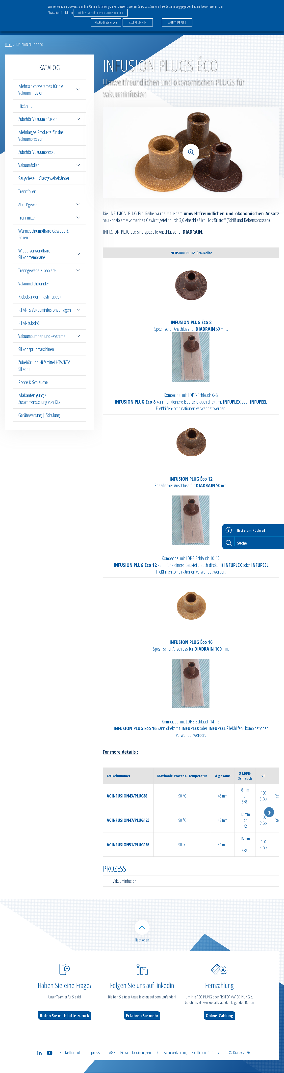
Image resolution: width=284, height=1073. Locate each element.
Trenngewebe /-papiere (49, 270)
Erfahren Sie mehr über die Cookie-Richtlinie (100, 12)
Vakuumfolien (49, 165)
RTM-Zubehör (29, 323)
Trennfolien (27, 191)
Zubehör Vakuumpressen (37, 152)
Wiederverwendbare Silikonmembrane (49, 254)
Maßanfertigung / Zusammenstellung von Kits (39, 398)
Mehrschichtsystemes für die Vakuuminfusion (49, 89)
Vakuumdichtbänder (33, 283)
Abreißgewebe (49, 204)
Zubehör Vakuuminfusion (49, 119)
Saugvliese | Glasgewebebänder (43, 178)
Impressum (96, 1053)
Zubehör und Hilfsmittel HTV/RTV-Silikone (44, 365)
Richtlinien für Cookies (207, 1053)
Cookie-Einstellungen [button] (106, 22)
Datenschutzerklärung (171, 1053)
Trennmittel (49, 217)
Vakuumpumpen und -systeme (49, 336)
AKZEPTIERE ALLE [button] (177, 22)
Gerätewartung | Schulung (39, 415)
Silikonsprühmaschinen (36, 349)
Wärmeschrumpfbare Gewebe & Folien (43, 234)
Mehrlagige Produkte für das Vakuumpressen (41, 135)
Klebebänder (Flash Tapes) (39, 296)
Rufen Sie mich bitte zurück (64, 1016)
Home (8, 44)
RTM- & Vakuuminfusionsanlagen (49, 309)
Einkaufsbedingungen (135, 1053)
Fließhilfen (26, 106)
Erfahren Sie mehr (142, 1016)
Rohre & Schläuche (33, 382)
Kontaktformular (71, 1053)
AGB (112, 1053)
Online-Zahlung (219, 1016)
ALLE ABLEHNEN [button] (137, 22)
